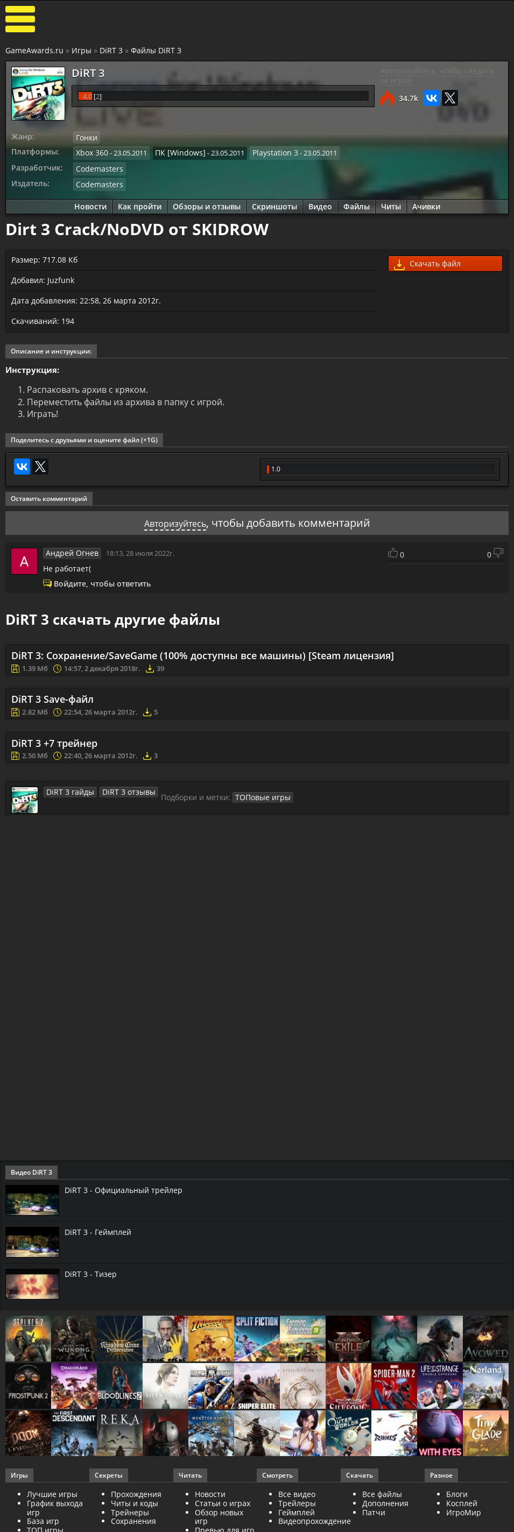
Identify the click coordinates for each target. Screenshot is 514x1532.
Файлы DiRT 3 (156, 50)
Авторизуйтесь (175, 521)
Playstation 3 (264, 152)
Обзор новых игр (219, 1515)
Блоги (457, 1492)
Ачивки (426, 203)
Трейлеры (297, 1501)
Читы (391, 203)
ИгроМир (463, 1511)
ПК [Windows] (174, 152)
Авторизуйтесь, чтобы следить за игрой (437, 75)
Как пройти (139, 203)
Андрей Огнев (69, 551)
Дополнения (385, 1501)
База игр (43, 1520)
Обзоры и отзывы (207, 203)
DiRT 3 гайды (67, 790)
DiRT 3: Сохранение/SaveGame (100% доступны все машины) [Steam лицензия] (202, 653)
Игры (81, 50)
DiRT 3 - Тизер (92, 1272)
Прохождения (136, 1492)
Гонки (86, 137)
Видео (320, 203)
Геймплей (296, 1511)
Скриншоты (274, 203)
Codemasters (97, 167)
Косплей (461, 1501)
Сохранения (133, 1520)
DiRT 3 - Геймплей (101, 1230)
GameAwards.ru (34, 50)
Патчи (373, 1511)
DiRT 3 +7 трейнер (54, 741)
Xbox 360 (90, 152)
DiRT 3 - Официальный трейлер (129, 1188)
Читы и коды (134, 1501)
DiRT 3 (111, 50)
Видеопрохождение (314, 1520)
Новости (90, 203)
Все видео (296, 1492)
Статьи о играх (222, 1501)
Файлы (356, 203)
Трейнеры (130, 1511)
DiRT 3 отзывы (119, 790)
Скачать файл (427, 261)
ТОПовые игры (248, 795)
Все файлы (382, 1492)
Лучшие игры (52, 1492)
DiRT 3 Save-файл (52, 697)
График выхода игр (55, 1506)
